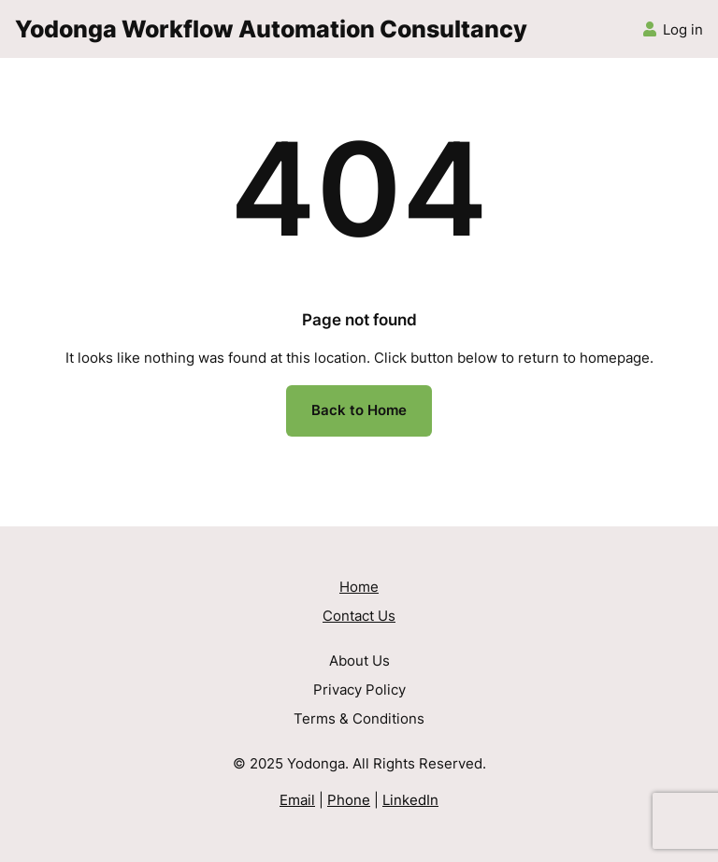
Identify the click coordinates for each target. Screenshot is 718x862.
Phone (348, 800)
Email (297, 800)
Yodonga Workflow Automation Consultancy (271, 28)
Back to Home (359, 410)
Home (359, 587)
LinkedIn (410, 800)
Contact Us (359, 616)
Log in (683, 30)
